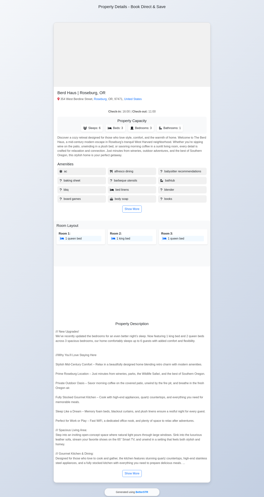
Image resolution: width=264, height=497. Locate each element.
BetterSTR (141, 492)
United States (133, 99)
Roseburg (100, 99)
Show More (132, 209)
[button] (132, 55)
